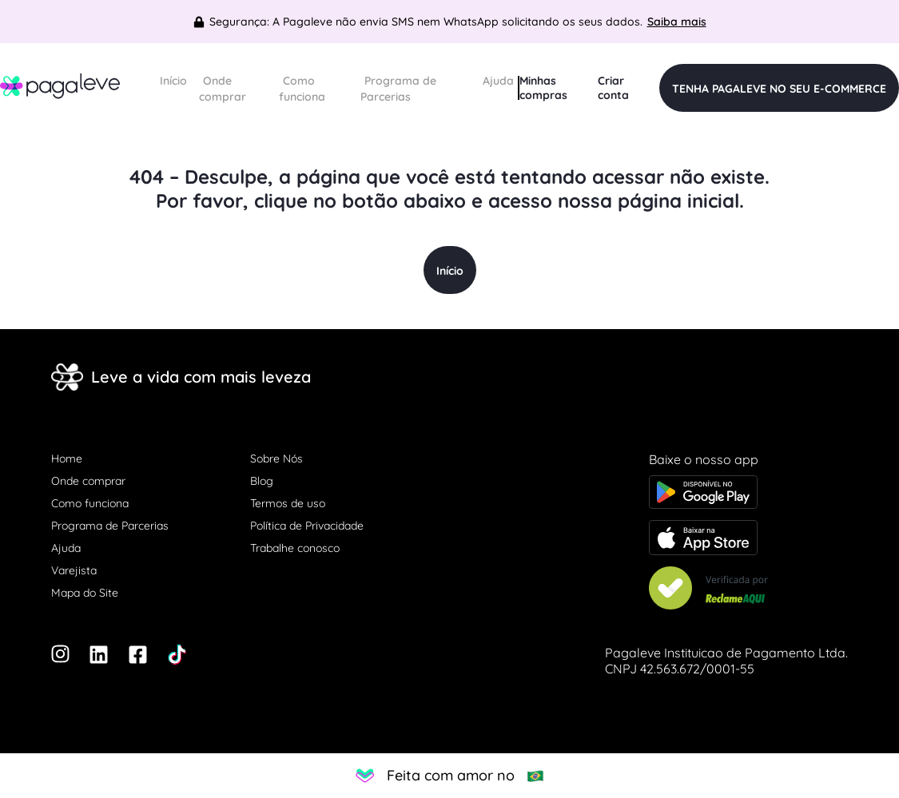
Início (173, 80)
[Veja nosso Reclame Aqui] (748, 589)
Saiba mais (676, 21)
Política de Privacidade (307, 525)
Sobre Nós (276, 458)
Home (66, 458)
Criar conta (613, 87)
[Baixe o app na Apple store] (748, 539)
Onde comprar (222, 88)
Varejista (74, 570)
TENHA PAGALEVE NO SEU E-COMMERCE (779, 88)
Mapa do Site (84, 593)
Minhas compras (543, 87)
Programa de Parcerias (398, 88)
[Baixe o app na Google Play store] (748, 493)
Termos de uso (287, 503)
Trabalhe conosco (295, 548)
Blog (261, 481)
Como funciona (302, 88)
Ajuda (498, 80)
